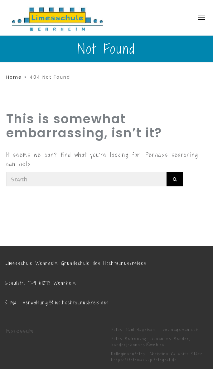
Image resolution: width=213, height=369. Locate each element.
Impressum (19, 331)
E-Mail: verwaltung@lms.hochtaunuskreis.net (56, 302)
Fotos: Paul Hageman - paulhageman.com (155, 329)
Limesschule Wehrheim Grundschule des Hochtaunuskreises (76, 263)
